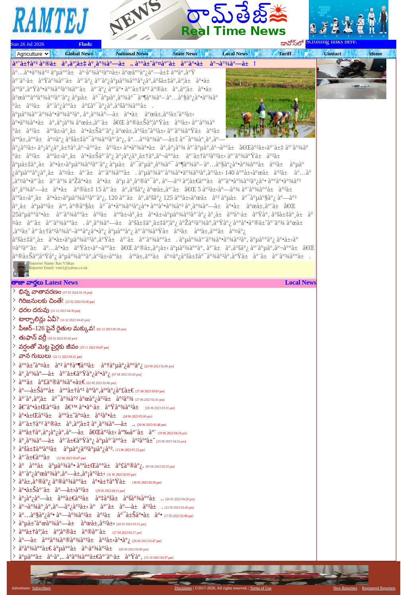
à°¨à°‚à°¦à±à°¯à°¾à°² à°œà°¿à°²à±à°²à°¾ (76, 398)
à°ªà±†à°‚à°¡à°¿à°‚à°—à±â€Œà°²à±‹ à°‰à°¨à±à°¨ (87, 432)
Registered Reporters (378, 588)
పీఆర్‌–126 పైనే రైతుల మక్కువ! (57, 328)
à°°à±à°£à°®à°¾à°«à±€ (52, 381)
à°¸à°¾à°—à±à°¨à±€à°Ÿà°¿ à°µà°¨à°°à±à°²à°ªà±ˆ (87, 440)
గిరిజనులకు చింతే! (41, 300)
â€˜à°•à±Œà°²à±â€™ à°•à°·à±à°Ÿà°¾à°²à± (81, 407)
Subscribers (41, 588)
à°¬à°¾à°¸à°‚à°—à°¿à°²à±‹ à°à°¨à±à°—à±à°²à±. (91, 506)
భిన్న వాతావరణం (40, 291)
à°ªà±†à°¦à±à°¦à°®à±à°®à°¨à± (64, 531)
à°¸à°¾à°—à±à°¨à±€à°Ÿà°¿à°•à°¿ (64, 373)
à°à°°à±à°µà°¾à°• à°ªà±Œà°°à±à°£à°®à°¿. (81, 465)
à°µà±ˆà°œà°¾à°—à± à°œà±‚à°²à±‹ (67, 523)
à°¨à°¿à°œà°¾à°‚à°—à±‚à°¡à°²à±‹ (62, 473)
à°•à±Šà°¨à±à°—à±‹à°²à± (56, 489)
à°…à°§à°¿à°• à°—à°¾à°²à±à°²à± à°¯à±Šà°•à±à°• (90, 514)
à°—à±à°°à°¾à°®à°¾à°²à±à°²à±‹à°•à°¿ (74, 539)
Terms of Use (260, 588)
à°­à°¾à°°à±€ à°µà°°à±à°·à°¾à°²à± (68, 548)
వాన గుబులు (35, 355)
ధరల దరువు (34, 309)
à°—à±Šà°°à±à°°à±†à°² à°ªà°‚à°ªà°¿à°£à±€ (76, 390)
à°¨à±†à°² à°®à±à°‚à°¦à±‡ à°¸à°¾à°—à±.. (77, 423)
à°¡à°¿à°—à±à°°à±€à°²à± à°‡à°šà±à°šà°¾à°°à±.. (91, 498)
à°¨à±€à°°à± (37, 457)
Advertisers (21, 588)
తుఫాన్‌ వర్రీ (32, 337)
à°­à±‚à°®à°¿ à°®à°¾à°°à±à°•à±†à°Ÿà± (74, 481)
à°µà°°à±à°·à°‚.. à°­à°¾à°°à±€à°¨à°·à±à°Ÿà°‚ (80, 556)
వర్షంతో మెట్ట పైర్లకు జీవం (48, 346)
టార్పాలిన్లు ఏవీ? (38, 319)
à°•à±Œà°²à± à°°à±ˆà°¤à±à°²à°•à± (70, 415)
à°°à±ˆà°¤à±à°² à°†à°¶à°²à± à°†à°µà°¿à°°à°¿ (81, 365)
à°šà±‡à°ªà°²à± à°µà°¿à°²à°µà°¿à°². (66, 448)
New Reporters (345, 588)
